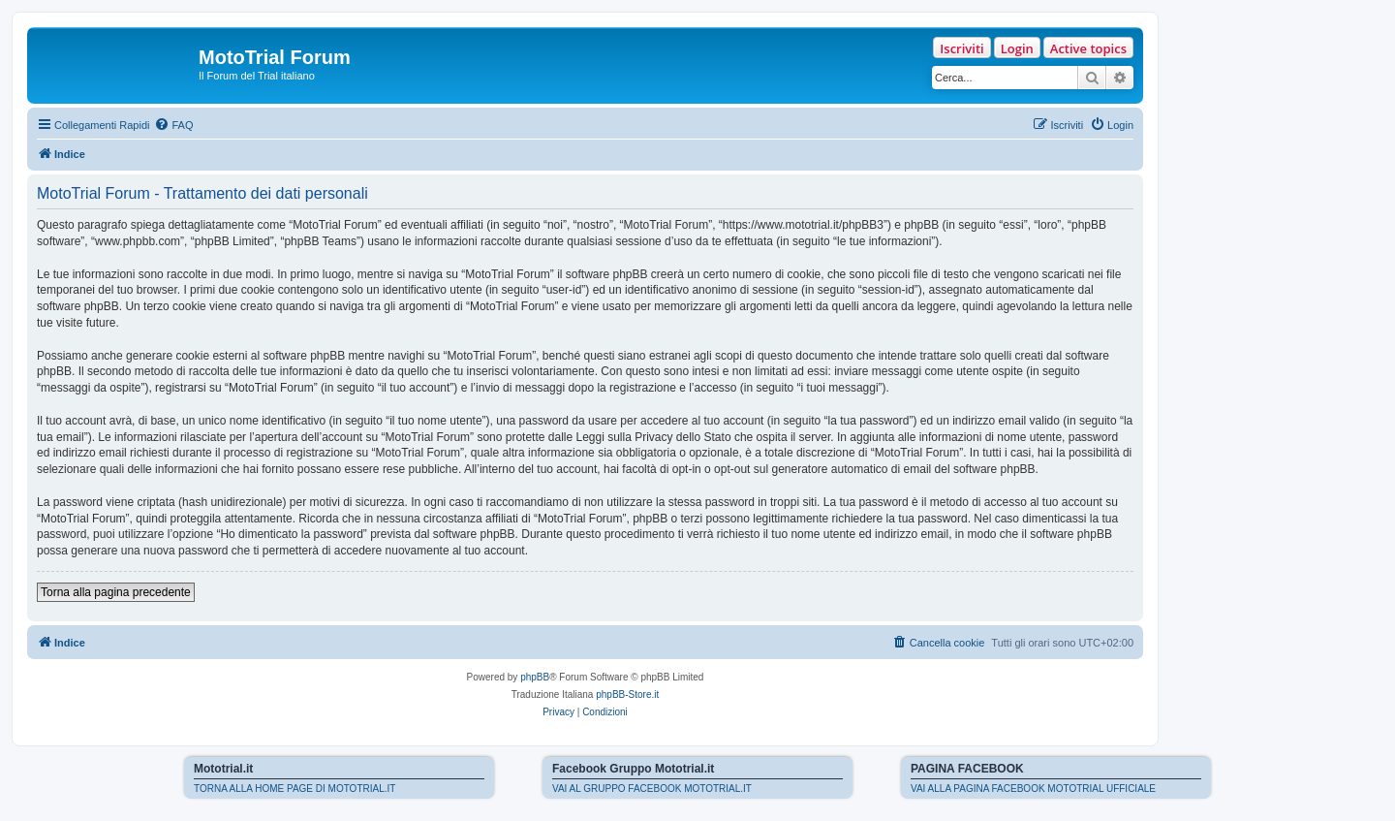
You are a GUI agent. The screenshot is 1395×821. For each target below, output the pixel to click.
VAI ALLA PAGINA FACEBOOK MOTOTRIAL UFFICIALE (1033, 788)
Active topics (1088, 48)
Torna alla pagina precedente (116, 592)
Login (1017, 48)
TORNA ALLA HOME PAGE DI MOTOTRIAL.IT (294, 788)
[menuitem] (173, 125)
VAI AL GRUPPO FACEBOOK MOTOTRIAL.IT (652, 788)
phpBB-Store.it (627, 694)
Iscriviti (961, 48)
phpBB (534, 677)
